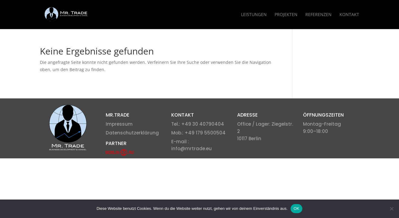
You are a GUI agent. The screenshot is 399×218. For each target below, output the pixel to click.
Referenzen (318, 14)
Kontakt (349, 14)
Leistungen (254, 14)
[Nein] (391, 209)
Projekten (286, 14)
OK (296, 208)
